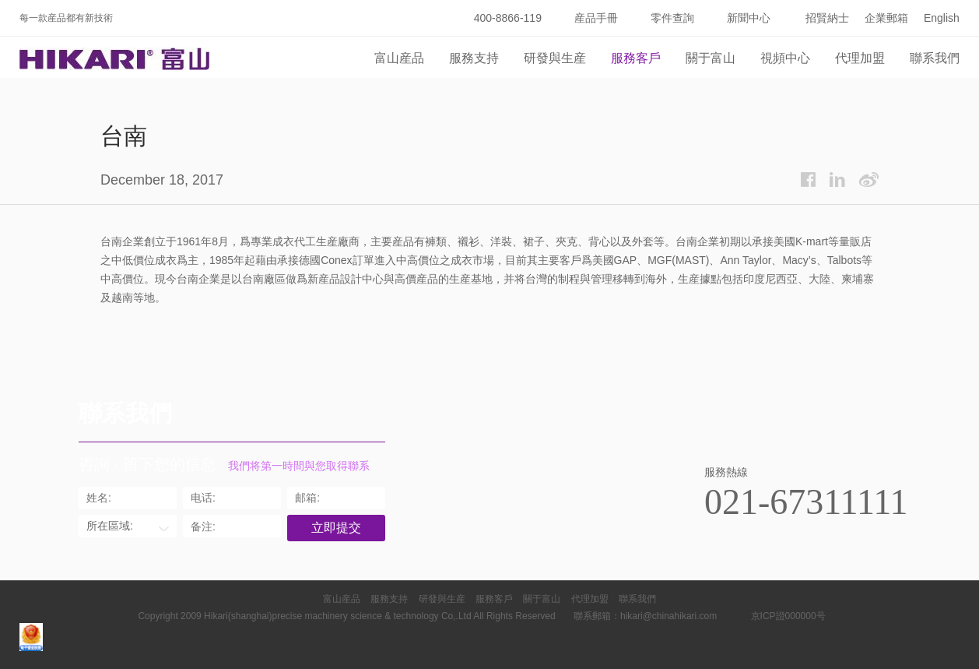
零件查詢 (672, 18)
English (942, 18)
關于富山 (710, 58)
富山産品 (399, 58)
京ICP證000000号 (788, 616)
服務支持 (474, 58)
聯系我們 (935, 58)
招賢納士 (827, 18)
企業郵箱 (886, 18)
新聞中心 (748, 18)
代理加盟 (860, 58)
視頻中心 (785, 58)
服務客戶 (636, 58)
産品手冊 (596, 18)
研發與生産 (555, 58)
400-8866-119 (508, 18)
